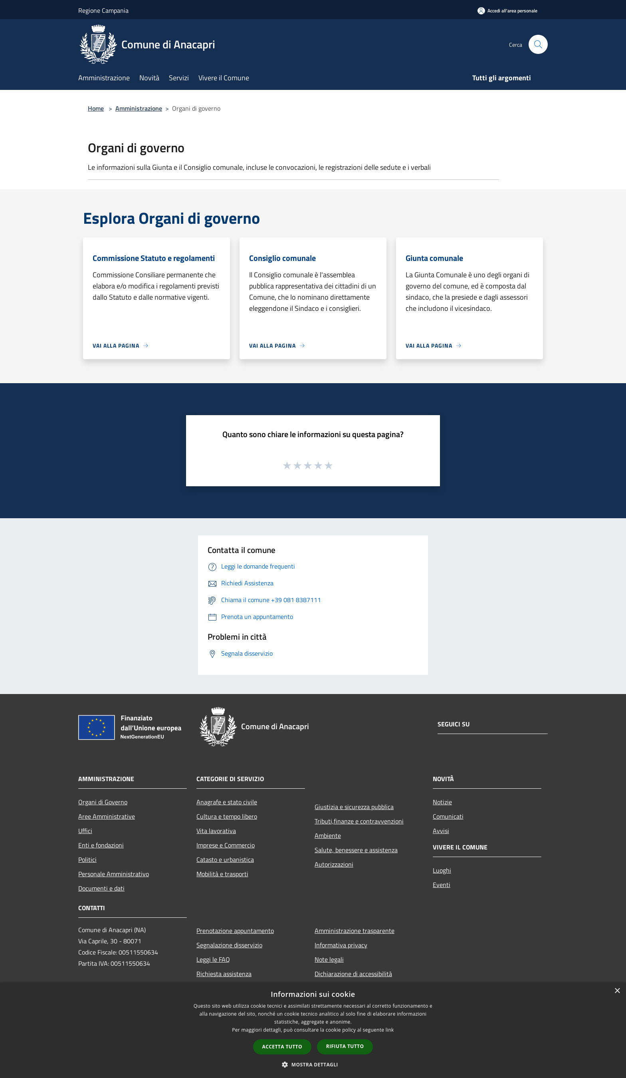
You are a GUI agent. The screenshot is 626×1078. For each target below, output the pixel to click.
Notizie (442, 802)
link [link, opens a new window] (390, 1029)
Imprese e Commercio (225, 845)
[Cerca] (538, 44)
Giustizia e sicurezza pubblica (354, 806)
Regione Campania (103, 10)
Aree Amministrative (106, 816)
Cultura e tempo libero (226, 816)
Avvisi (441, 830)
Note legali (329, 959)
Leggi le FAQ (213, 959)
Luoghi (442, 870)
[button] (313, 1064)
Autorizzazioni (334, 864)
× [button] (617, 991)
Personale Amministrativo (113, 874)
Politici (87, 859)
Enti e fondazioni (101, 845)
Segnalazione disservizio (229, 945)
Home (96, 108)
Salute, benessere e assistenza (356, 850)
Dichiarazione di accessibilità (353, 974)
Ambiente (328, 835)
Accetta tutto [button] (282, 1046)
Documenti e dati (101, 888)
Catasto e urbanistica (225, 859)
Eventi (441, 884)
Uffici (85, 830)
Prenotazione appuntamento (235, 930)
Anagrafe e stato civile (226, 802)
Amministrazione (138, 108)
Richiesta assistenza (224, 974)
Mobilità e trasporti (222, 874)
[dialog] (313, 1030)
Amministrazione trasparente (354, 930)
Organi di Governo (102, 802)
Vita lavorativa (216, 830)
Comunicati (448, 816)
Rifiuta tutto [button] (345, 1046)
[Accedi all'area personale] (507, 10)
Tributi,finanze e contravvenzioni (359, 821)
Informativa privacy (341, 945)
